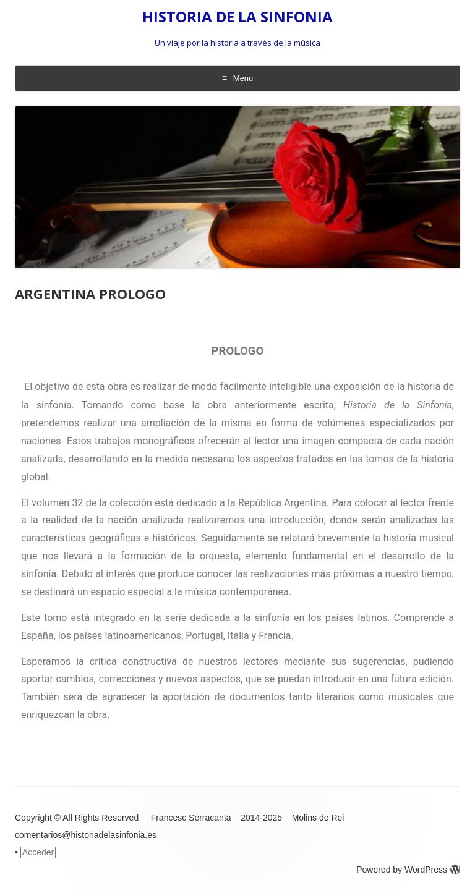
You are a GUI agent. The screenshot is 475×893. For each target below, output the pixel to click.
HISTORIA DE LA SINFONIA (237, 17)
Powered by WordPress (408, 869)
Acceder (38, 852)
